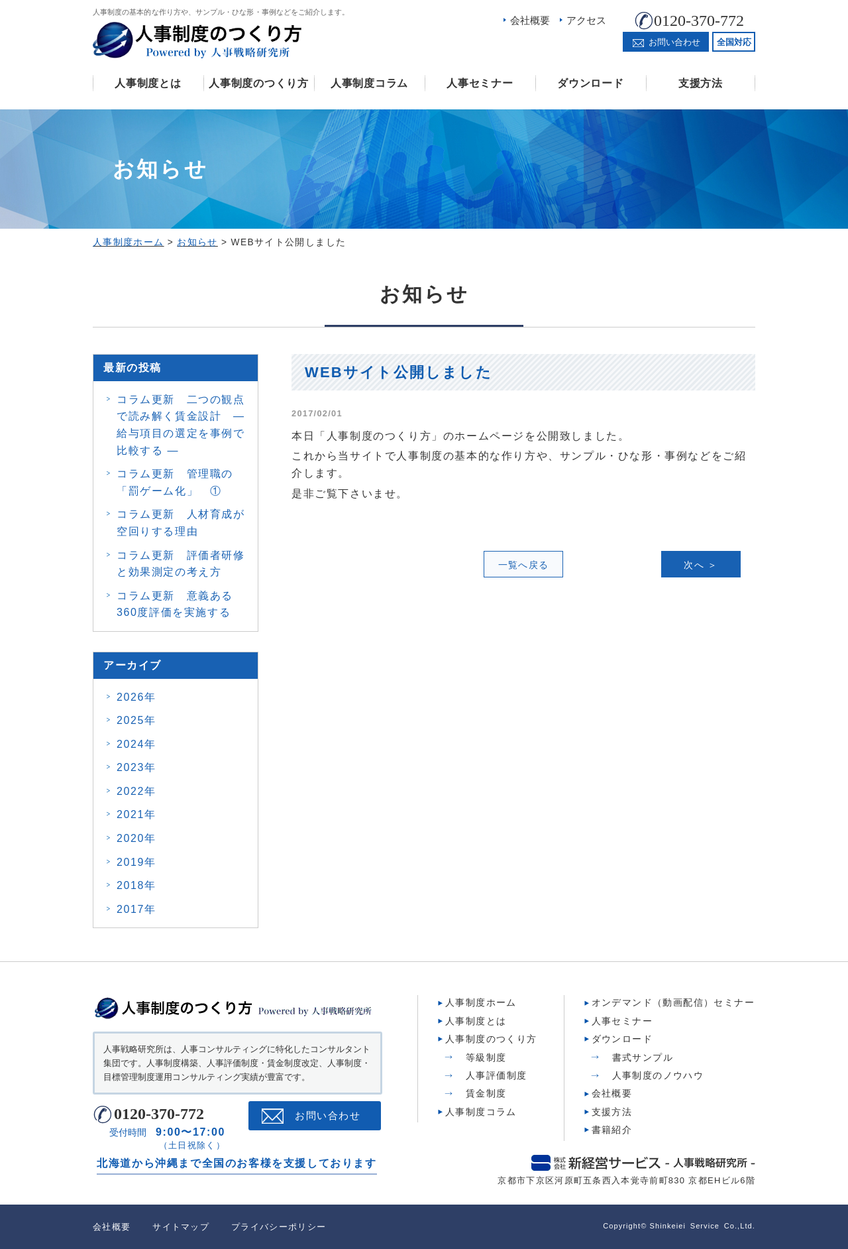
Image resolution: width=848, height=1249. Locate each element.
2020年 (136, 838)
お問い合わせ (327, 1115)
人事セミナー (480, 83)
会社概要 (530, 20)
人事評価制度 (496, 1075)
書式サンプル (642, 1057)
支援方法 (700, 83)
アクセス (586, 20)
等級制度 (486, 1057)
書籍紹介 (612, 1129)
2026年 (136, 697)
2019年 (136, 862)
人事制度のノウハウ (658, 1075)
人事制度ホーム (481, 1002)
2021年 (136, 814)
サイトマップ (180, 1227)
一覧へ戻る (523, 565)
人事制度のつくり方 (258, 83)
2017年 (136, 909)
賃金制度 (486, 1093)
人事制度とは (148, 83)
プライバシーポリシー (278, 1227)
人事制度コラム (369, 83)
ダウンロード (590, 83)
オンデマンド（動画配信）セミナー (673, 1002)
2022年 (136, 791)
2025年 (136, 720)
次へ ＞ (701, 565)
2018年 (136, 885)
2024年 (136, 744)
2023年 (136, 767)
